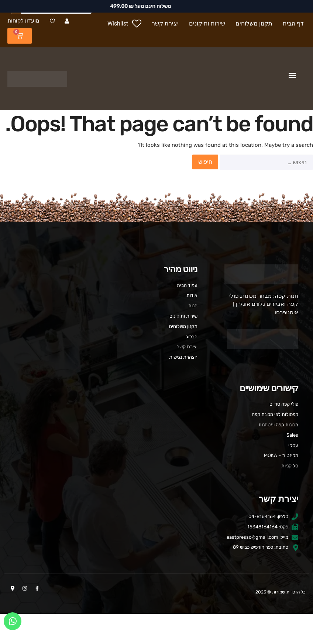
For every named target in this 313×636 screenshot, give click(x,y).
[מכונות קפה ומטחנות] (156, 425)
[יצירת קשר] (165, 24)
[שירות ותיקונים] (207, 24)
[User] (66, 21)
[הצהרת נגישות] (156, 357)
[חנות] (156, 306)
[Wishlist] (124, 24)
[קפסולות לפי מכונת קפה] (156, 415)
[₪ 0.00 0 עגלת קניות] (19, 36)
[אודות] (156, 296)
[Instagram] (25, 588)
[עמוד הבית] (156, 286)
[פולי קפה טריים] (156, 404)
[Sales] (156, 435)
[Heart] (52, 21)
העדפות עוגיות (156, 624)
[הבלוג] (156, 337)
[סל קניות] (156, 466)
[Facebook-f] (37, 588)
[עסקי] (156, 446)
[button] (292, 75)
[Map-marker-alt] (12, 588)
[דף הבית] (294, 24)
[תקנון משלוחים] (253, 24)
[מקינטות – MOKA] (156, 456)
